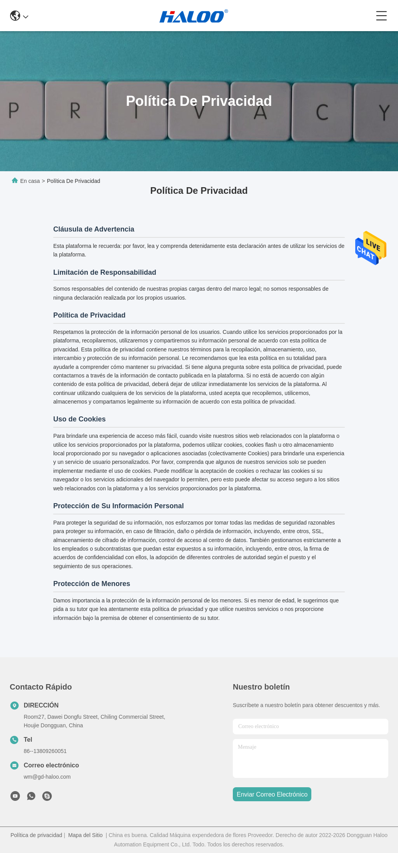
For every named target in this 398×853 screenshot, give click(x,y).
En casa (30, 181)
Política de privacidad (36, 835)
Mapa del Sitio (85, 835)
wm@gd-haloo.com (47, 777)
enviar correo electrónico (272, 794)
